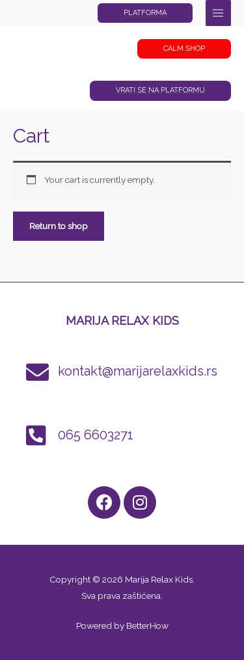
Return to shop (58, 226)
